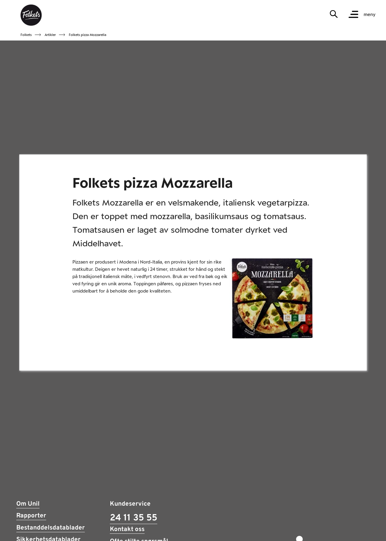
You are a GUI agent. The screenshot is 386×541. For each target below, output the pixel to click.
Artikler (50, 35)
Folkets (26, 35)
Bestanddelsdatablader (50, 528)
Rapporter (31, 516)
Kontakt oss (127, 529)
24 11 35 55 (133, 518)
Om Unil (28, 504)
